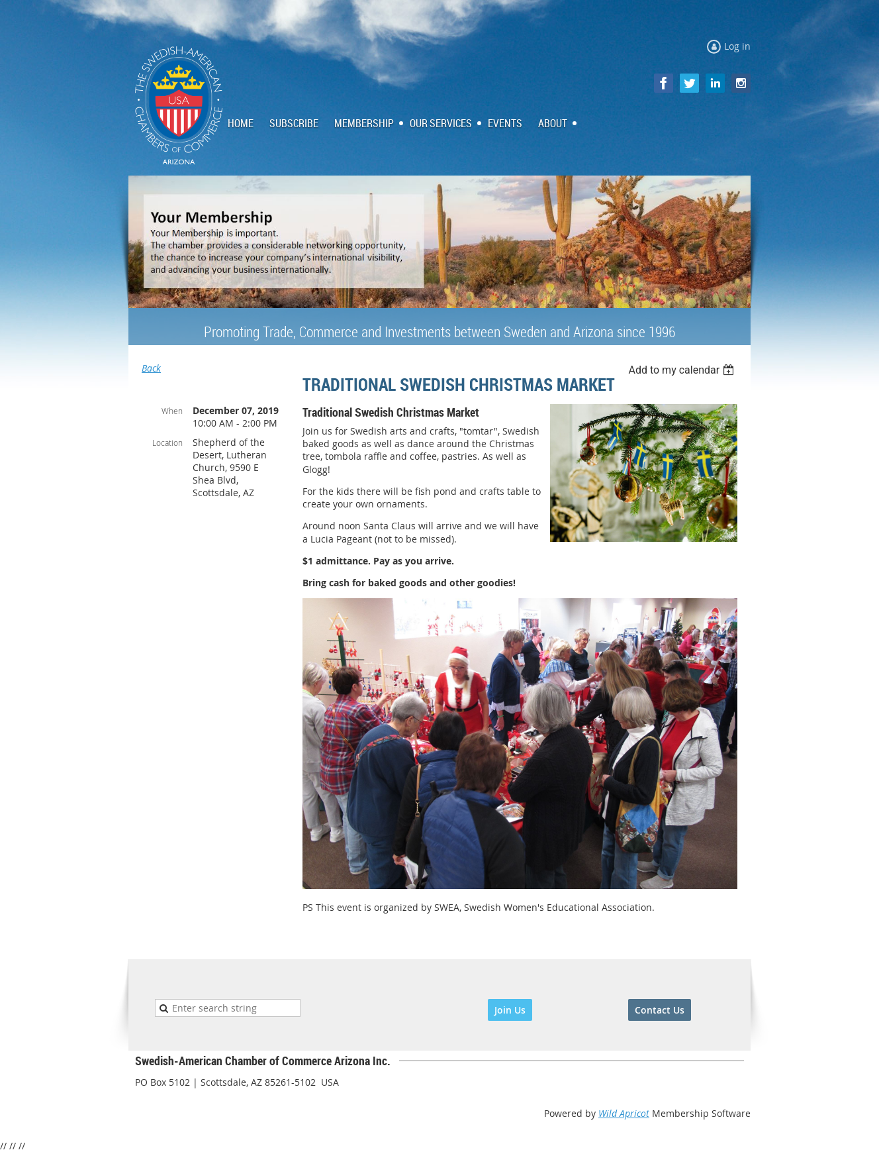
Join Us (510, 1010)
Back (151, 368)
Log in (737, 46)
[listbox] (682, 370)
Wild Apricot (623, 1113)
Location (167, 442)
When (172, 410)
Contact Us (659, 1010)
